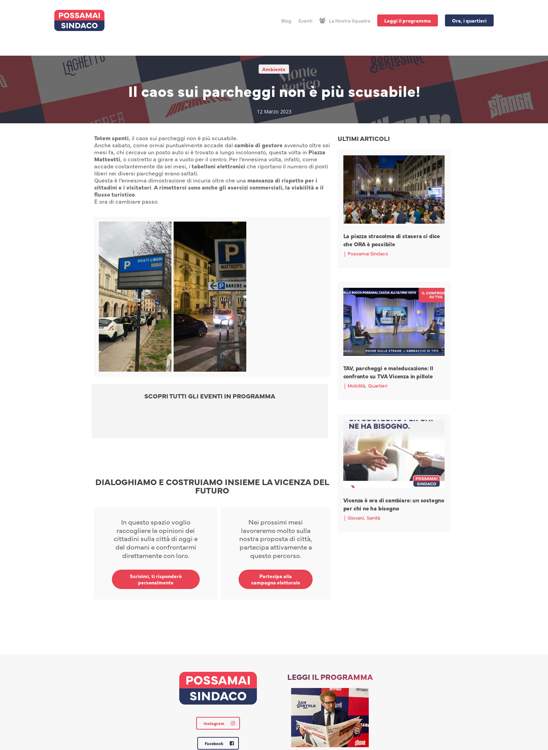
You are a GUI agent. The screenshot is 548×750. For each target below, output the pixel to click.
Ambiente (273, 69)
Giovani (356, 517)
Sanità (373, 517)
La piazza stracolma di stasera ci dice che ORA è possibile (391, 240)
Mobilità (356, 385)
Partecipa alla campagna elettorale (275, 579)
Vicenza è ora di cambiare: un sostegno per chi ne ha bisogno (393, 504)
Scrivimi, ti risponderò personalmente (156, 579)
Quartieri (377, 385)
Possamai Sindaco (368, 253)
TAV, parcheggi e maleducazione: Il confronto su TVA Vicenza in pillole (388, 372)
